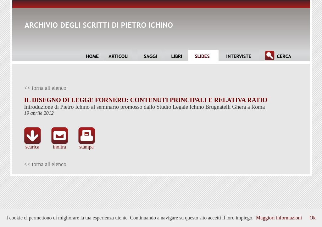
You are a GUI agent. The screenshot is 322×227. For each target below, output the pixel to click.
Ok (312, 217)
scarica (32, 144)
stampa (86, 144)
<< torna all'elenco (45, 88)
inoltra (59, 144)
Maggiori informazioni (279, 217)
